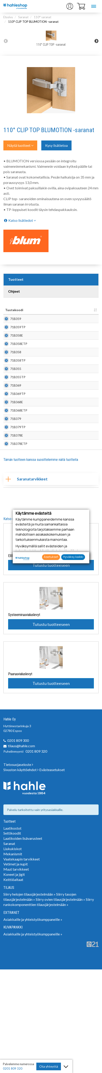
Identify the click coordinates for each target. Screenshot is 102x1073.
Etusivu (8, 17)
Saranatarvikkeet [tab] (27, 582)
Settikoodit (12, 937)
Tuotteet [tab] (15, 279)
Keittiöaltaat (13, 983)
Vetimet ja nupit (15, 967)
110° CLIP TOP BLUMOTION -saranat (33, 21)
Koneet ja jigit (14, 978)
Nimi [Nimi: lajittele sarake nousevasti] (34, 310)
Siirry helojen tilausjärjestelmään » (29, 998)
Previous (5, 41)
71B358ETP (18, 366)
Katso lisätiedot (19, 220)
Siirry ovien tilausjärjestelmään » (60, 1003)
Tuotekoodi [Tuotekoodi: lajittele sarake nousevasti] (14, 310)
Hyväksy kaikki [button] (73, 557)
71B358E (16, 351)
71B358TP (18, 396)
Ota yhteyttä (48, 1066)
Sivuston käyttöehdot (21, 873)
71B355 (15, 411)
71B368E (16, 467)
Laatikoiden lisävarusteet (22, 942)
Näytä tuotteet (20, 145)
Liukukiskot (12, 952)
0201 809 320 (36, 855)
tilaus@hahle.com (21, 849)
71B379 (15, 497)
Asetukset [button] (51, 557)
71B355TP (18, 424)
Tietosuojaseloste (18, 868)
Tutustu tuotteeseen (51, 668)
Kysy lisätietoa (56, 145)
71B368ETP (18, 482)
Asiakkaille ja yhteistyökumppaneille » (32, 1023)
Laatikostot (12, 932)
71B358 (15, 381)
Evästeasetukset (52, 873)
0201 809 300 (18, 844)
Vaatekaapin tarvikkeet (21, 962)
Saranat (23, 17)
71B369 (15, 437)
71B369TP (18, 452)
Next (96, 41)
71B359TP (18, 336)
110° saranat (42, 17)
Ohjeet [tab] (14, 291)
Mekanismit (12, 957)
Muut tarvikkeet (16, 973)
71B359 (15, 321)
